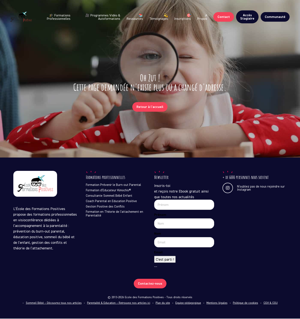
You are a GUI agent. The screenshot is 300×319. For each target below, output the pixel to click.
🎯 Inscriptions (182, 20)
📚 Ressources (134, 20)
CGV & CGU (271, 303)
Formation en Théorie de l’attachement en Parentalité (114, 214)
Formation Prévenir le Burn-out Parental (113, 185)
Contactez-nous (150, 284)
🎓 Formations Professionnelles (69, 20)
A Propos (202, 20)
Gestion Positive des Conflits (105, 207)
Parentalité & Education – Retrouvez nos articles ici (118, 303)
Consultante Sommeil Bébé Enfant (109, 196)
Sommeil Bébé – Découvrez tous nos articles (54, 303)
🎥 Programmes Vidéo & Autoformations (104, 20)
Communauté (275, 20)
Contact (224, 20)
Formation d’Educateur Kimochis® (108, 191)
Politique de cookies (245, 303)
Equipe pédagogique (188, 303)
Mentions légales (217, 303)
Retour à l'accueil (150, 107)
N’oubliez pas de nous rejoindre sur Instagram (253, 188)
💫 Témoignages (158, 20)
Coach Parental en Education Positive (111, 201)
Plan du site (163, 303)
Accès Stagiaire (247, 20)
